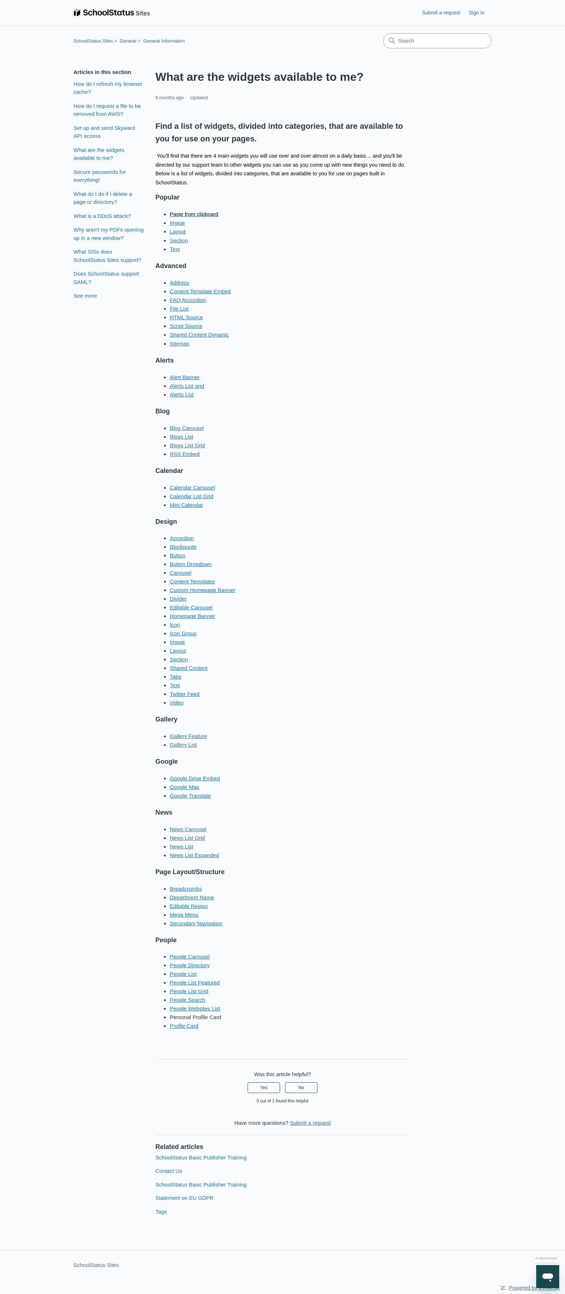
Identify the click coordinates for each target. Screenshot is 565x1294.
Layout (178, 231)
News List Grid (187, 838)
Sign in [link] (476, 13)
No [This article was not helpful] (301, 1087)
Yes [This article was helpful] (263, 1087)
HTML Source (186, 317)
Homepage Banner (192, 616)
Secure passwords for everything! (100, 176)
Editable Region (189, 906)
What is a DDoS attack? (102, 216)
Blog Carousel (187, 428)
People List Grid (189, 991)
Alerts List (181, 394)
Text (175, 249)
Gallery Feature (188, 736)
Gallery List (183, 745)
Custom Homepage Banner (202, 590)
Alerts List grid (187, 386)
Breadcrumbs (186, 889)
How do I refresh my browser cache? (108, 88)
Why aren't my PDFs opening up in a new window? (109, 234)
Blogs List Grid (187, 445)
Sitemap (179, 344)
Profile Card (184, 1026)
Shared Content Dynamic (199, 335)
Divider (178, 599)
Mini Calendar (186, 505)
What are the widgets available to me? (99, 154)
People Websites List (195, 1008)
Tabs (175, 677)
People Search (187, 1000)
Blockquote (183, 547)
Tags (161, 1212)
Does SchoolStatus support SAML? (106, 278)
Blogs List (181, 437)
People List (183, 974)
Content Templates (192, 581)
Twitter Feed (185, 694)
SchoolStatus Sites (93, 41)
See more (85, 296)
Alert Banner (185, 377)
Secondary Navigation (196, 923)
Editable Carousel (191, 607)
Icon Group (183, 633)
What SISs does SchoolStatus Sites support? (107, 256)
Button (177, 555)
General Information (164, 41)
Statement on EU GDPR (184, 1198)
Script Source (186, 326)
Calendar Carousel (192, 487)
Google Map (184, 787)
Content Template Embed (200, 291)
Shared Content (189, 668)
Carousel (180, 573)
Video (176, 702)
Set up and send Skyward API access (104, 132)
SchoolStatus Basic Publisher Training (200, 1157)
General (128, 41)
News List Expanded (194, 855)
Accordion (182, 538)
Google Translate (190, 796)
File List (179, 309)
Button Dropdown (191, 564)
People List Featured (194, 982)
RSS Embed (185, 454)
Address (179, 283)
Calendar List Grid (191, 496)
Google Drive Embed (195, 778)
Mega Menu (184, 915)
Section (179, 240)
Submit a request (441, 13)
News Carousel (188, 829)
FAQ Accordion (188, 300)
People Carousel (190, 956)
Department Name (192, 897)
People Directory (190, 965)
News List (181, 846)
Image (177, 223)
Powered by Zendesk (534, 1288)
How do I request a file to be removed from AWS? (107, 110)
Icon (175, 625)
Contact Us (168, 1171)
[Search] (437, 41)
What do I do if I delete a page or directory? (103, 198)
